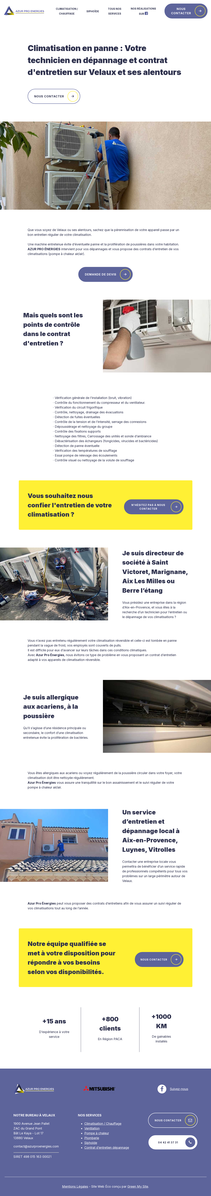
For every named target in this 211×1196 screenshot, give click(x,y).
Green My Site (137, 1186)
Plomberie (91, 1138)
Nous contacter (188, 11)
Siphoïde (92, 11)
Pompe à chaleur (96, 1133)
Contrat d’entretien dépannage (106, 1147)
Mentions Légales (75, 1186)
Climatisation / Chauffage (102, 1123)
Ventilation (92, 1128)
